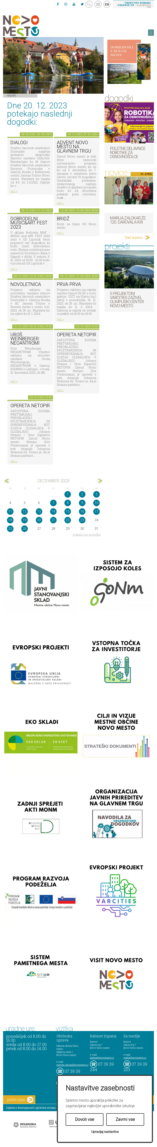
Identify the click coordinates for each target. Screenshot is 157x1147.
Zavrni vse (125, 1119)
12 (24, 511)
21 (53, 520)
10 (96, 503)
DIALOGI (19, 142)
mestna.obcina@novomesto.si (72, 1064)
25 (10, 529)
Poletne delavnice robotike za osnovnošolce (127, 152)
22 (68, 520)
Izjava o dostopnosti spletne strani (31, 1108)
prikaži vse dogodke (87, 534)
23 (82, 520)
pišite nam (20, 1099)
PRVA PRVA (69, 284)
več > (13, 191)
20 (39, 520)
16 (82, 511)
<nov (7, 481)
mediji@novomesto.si (134, 1057)
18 (10, 520)
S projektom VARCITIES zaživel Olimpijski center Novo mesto (127, 299)
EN (107, 4)
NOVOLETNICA (25, 284)
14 (53, 511)
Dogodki (11, 95)
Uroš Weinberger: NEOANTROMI (25, 339)
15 (68, 511)
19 (24, 520)
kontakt (98, 4)
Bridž (63, 219)
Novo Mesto (30, 25)
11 (10, 511)
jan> (99, 481)
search (89, 4)
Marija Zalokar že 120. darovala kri (128, 220)
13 (39, 511)
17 (96, 511)
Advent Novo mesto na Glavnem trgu (74, 147)
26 (24, 529)
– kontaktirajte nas (134, 4)
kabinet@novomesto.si (102, 1057)
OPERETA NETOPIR (76, 334)
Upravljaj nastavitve (105, 1132)
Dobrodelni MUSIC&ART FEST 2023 (28, 223)
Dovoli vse (84, 1119)
